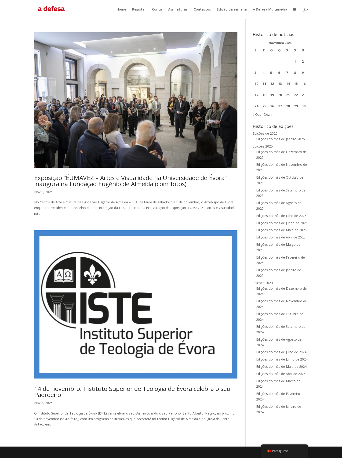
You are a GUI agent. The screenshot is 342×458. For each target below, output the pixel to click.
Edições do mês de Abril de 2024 (281, 373)
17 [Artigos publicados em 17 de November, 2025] (256, 95)
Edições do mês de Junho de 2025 (282, 223)
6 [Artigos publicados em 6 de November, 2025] (279, 72)
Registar (139, 9)
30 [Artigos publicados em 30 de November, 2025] (304, 106)
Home (121, 9)
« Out (257, 114)
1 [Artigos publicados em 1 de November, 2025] (295, 61)
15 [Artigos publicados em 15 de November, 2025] (296, 83)
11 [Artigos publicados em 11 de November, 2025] (264, 83)
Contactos (202, 9)
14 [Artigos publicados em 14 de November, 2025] (288, 83)
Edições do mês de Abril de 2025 (281, 237)
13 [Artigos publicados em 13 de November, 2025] (280, 83)
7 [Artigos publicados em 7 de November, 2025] (287, 72)
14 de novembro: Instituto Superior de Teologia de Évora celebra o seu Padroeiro (132, 391)
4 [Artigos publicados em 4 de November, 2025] (263, 72)
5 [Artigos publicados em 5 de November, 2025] (271, 72)
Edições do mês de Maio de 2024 (281, 366)
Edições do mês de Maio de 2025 (281, 230)
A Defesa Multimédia (270, 9)
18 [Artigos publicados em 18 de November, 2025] (264, 95)
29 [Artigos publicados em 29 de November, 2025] (296, 106)
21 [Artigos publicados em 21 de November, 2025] (288, 95)
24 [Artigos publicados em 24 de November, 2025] (256, 106)
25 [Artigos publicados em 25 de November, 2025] (264, 106)
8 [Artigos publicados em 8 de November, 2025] (295, 72)
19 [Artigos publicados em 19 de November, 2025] (272, 95)
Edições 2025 (263, 146)
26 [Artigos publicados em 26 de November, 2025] (272, 106)
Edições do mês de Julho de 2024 (281, 352)
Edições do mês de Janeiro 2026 (280, 139)
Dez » (268, 114)
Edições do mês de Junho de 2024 (282, 359)
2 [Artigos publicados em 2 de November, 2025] (303, 61)
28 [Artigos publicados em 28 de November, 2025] (288, 106)
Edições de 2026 (265, 133)
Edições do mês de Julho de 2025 (281, 215)
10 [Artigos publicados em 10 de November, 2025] (256, 83)
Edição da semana (232, 9)
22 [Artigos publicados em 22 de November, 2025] (296, 95)
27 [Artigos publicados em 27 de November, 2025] (280, 106)
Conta (157, 9)
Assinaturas (178, 9)
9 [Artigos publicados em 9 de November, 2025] (303, 72)
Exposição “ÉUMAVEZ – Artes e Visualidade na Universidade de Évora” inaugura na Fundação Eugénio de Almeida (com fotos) (130, 180)
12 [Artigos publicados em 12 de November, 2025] (272, 83)
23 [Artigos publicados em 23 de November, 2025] (304, 95)
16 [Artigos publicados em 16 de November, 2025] (304, 83)
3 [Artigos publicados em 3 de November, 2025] (255, 72)
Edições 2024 (263, 283)
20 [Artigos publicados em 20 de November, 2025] (280, 95)
